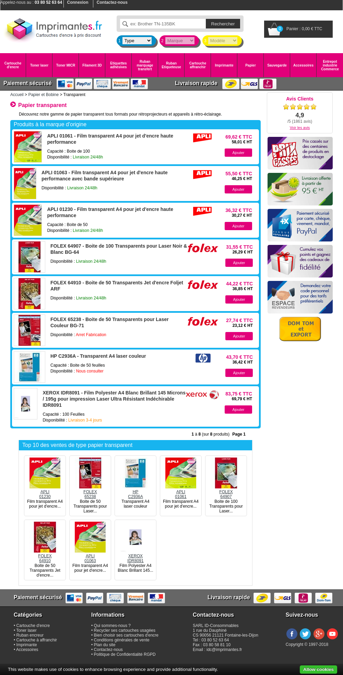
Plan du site (105, 644)
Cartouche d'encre (12, 65)
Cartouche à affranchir (36, 640)
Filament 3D (92, 65)
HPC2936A (135, 492)
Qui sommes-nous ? (112, 625)
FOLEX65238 (90, 492)
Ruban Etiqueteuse (171, 65)
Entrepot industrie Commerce (330, 65)
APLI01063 (90, 556)
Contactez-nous (108, 649)
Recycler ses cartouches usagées (124, 630)
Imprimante (224, 65)
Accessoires (303, 65)
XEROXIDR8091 (135, 556)
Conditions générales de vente (122, 640)
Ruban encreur (30, 635)
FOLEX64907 (226, 492)
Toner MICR (65, 65)
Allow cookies (318, 669)
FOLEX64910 (44, 556)
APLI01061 (180, 492)
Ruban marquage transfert (145, 65)
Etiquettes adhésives (118, 65)
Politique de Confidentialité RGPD (125, 654)
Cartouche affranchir (197, 65)
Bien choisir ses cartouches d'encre (126, 635)
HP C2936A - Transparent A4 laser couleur (98, 356)
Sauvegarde (277, 65)
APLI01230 (44, 492)
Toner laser (39, 65)
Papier (250, 65)
